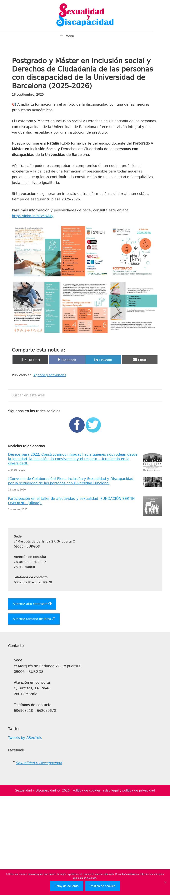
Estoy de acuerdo (67, 886)
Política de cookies (102, 886)
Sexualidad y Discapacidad (85, 15)
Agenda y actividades (49, 375)
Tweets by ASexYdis (25, 738)
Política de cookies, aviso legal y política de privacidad (113, 790)
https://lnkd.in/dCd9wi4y (32, 216)
